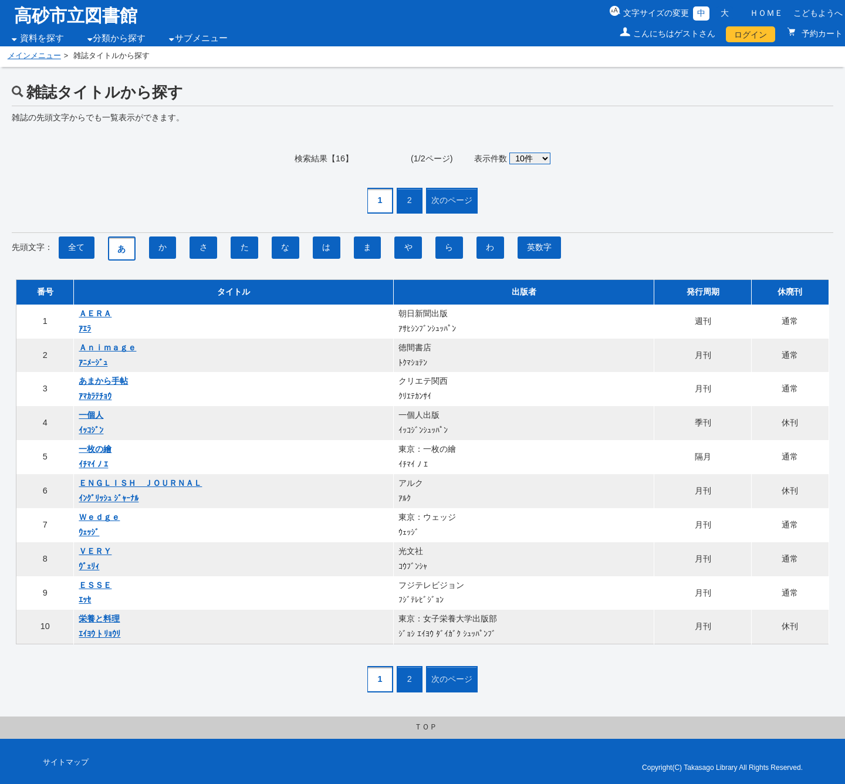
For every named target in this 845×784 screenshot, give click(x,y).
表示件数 (490, 158)
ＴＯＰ (425, 727)
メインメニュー (34, 56)
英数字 (539, 247)
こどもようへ (818, 13)
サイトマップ (66, 762)
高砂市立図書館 (75, 15)
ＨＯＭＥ (766, 13)
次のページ (451, 200)
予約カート (821, 33)
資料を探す (42, 38)
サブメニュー (201, 38)
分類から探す (119, 38)
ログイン (750, 34)
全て (76, 247)
